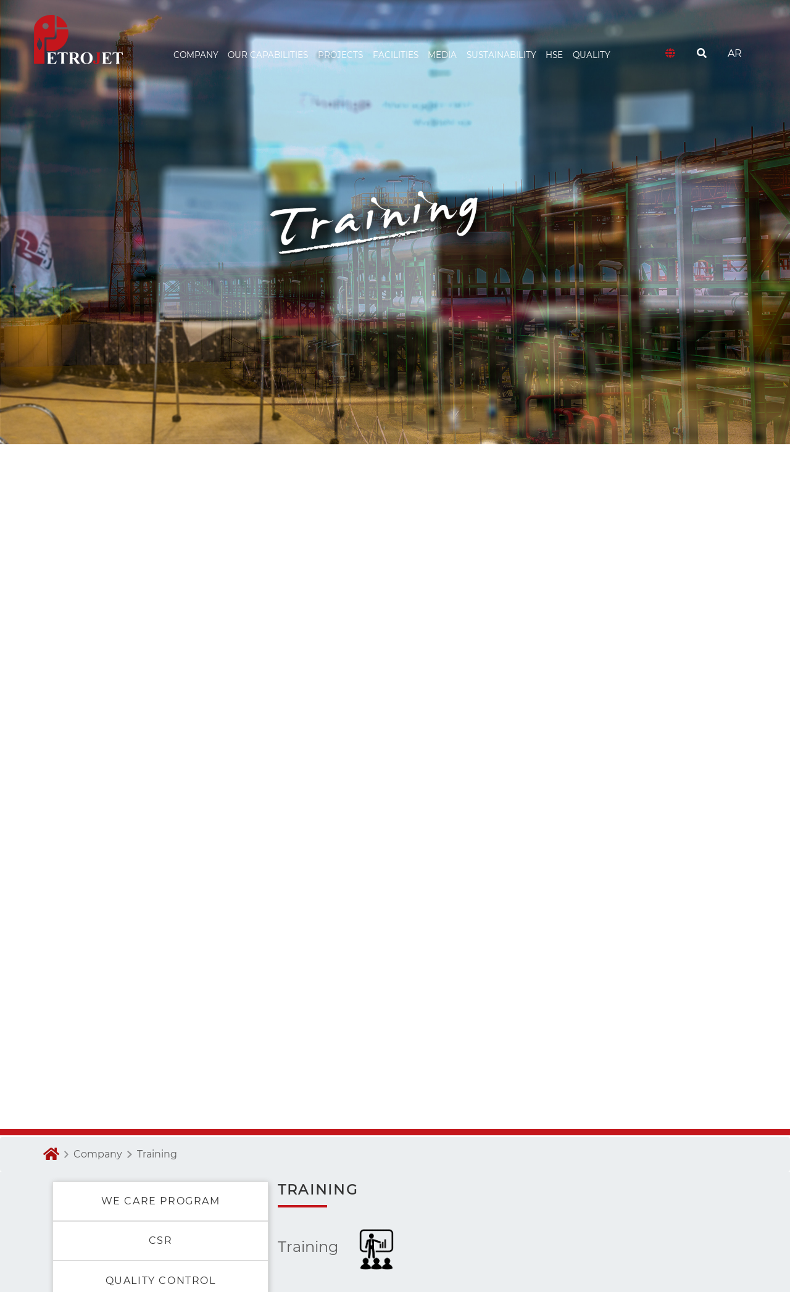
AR (735, 53)
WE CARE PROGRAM (160, 1201)
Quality (591, 55)
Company (97, 1154)
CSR (161, 1240)
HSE (554, 55)
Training (157, 1154)
